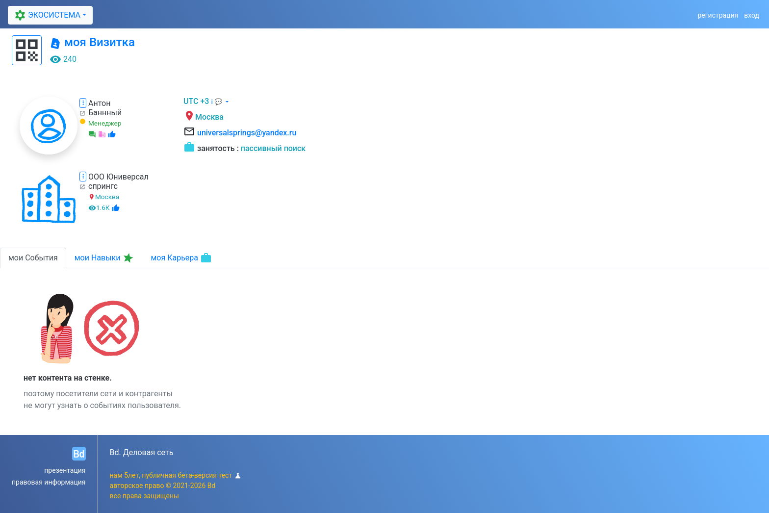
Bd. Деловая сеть (142, 452)
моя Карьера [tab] (181, 258)
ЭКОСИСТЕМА (46, 15)
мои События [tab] (33, 257)
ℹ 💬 (217, 101)
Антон (99, 103)
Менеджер (104, 123)
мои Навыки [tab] (105, 258)
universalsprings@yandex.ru (246, 132)
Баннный (105, 112)
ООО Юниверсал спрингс (118, 181)
